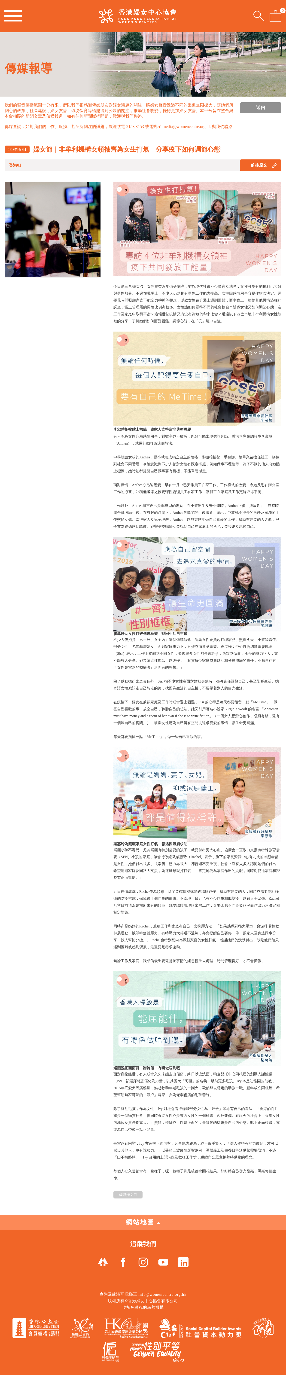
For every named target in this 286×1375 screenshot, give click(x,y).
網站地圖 (143, 1222)
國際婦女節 (128, 1195)
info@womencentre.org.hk (162, 1294)
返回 (261, 107)
